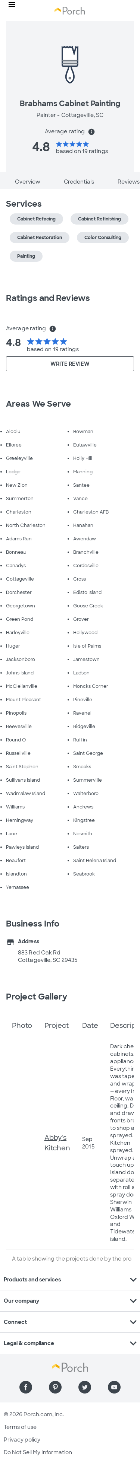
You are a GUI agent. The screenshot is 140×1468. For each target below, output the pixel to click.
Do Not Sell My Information (38, 1452)
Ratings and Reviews (48, 298)
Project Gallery (37, 996)
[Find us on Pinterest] (55, 1387)
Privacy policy (22, 1439)
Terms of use (20, 1427)
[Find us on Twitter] (84, 1387)
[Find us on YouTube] (114, 1387)
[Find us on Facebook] (25, 1387)
